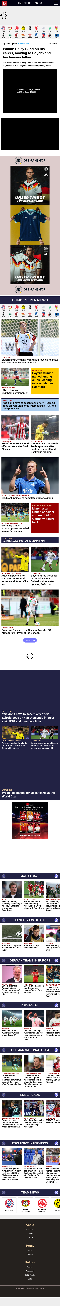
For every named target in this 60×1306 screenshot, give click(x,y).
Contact (30, 1233)
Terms (30, 1250)
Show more (30, 640)
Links (30, 1279)
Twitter (30, 1267)
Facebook (30, 1271)
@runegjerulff (23, 43)
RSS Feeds (30, 1275)
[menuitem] (5, 3)
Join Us (30, 1237)
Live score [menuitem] (24, 3)
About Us (30, 1229)
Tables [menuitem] (38, 3)
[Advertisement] (30, 856)
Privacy (30, 1254)
